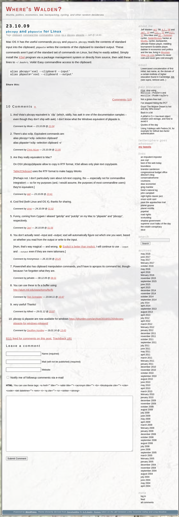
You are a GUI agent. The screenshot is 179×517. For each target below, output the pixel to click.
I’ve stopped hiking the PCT (154, 103)
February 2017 (147, 263)
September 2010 (149, 376)
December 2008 (148, 434)
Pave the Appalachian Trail (153, 202)
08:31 (53, 278)
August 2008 (147, 443)
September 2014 (149, 299)
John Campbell (147, 193)
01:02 (51, 209)
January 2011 (147, 364)
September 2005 (149, 452)
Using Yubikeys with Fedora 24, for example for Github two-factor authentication (157, 131)
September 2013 (149, 309)
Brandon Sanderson (150, 169)
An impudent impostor (151, 157)
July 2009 (145, 412)
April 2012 (145, 321)
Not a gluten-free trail (151, 99)
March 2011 (146, 357)
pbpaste (80, 35)
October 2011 (147, 339)
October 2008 (147, 437)
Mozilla (144, 41)
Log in (143, 496)
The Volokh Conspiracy (151, 226)
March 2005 (146, 455)
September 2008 (149, 440)
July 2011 (145, 345)
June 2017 (145, 257)
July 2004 (145, 477)
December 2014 (148, 290)
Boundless (146, 166)
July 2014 (145, 303)
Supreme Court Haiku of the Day (156, 223)
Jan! (29, 228)
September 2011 (149, 342)
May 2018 (145, 254)
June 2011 (145, 348)
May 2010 (145, 385)
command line (30, 35)
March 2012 (146, 324)
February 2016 (147, 275)
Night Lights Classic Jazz (152, 196)
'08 (166, 29)
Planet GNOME (147, 205)
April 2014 (145, 305)
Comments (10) (122, 100)
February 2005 (147, 458)
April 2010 (145, 388)
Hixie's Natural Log (149, 190)
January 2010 (147, 397)
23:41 (49, 195)
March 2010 (146, 391)
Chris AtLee (33, 150)
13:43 (63, 331)
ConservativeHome (149, 178)
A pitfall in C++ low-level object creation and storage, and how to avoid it (157, 119)
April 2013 (145, 315)
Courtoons (145, 181)
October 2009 (147, 406)
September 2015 (149, 281)
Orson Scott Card (148, 199)
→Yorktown (165, 35)
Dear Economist (148, 184)
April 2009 (145, 422)
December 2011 (148, 333)
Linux (57, 35)
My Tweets (145, 146)
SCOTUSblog (146, 217)
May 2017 (145, 260)
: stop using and (154, 93)
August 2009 (147, 409)
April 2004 (145, 486)
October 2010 (147, 373)
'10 (145, 32)
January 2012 (147, 330)
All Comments (147, 502)
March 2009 (146, 425)
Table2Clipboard (22, 171)
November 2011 (148, 336)
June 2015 (145, 284)
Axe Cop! (145, 160)
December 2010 (148, 367)
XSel (22, 56)
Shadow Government (150, 220)
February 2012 (147, 327)
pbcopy (71, 35)
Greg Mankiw (147, 187)
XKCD (143, 230)
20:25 (58, 259)
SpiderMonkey (155, 38)
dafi (29, 195)
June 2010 (145, 382)
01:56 (50, 228)
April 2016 (145, 272)
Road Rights (146, 214)
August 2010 (147, 379)
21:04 (51, 127)
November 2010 (148, 370)
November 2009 (148, 403)
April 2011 (145, 354)
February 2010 (147, 394)
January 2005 (147, 461)
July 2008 (145, 446)
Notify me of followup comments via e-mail (36, 377)
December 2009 (148, 400)
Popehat (145, 211)
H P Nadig (88, 512)
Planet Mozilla (147, 208)
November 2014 (148, 293)
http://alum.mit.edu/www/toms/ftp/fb (33, 290)
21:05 (58, 150)
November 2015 (148, 278)
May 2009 (145, 419)
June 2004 (145, 480)
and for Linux (34, 31)
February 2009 (147, 428)
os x (63, 35)
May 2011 (145, 351)
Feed (143, 499)
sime (29, 209)
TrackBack (62, 338)
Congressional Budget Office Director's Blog (154, 173)
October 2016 (147, 266)
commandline (46, 35)
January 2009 (147, 431)
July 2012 (145, 318)
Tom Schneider (34, 297)
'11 (159, 32)
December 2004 (148, 464)
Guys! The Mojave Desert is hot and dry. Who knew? (156, 107)
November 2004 (148, 468)
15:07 (52, 311)
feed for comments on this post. (29, 338)
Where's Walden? (34, 9)
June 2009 (145, 416)
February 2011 (147, 361)
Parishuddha (73, 512)
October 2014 (147, 296)
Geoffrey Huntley (35, 331)
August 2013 (147, 312)
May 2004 (145, 483)
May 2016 (145, 269)
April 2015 (145, 287)
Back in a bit (147, 112)
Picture (97, 512)
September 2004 (149, 471)
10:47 (61, 297)
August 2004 (147, 474)
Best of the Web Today (151, 163)
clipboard (17, 35)
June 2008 (145, 449)
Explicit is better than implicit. (79, 247)
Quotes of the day (149, 125)
